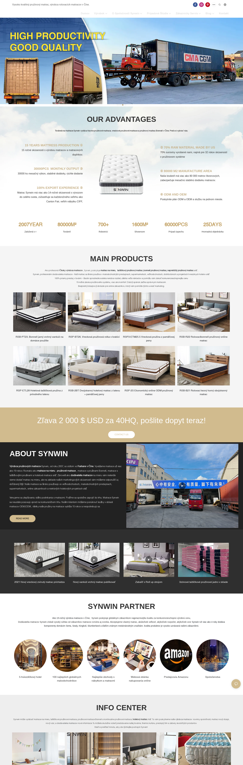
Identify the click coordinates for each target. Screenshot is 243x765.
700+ (103, 224)
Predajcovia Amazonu (176, 679)
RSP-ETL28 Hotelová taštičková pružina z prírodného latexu (39, 394)
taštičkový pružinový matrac (130, 270)
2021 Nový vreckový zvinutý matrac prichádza (39, 584)
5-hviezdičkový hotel (30, 679)
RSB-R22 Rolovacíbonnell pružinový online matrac (203, 339)
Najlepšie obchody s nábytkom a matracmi (103, 681)
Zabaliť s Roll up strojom (148, 584)
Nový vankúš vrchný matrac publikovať (94, 584)
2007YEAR (30, 224)
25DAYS (212, 224)
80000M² (66, 224)
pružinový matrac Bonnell (151, 131)
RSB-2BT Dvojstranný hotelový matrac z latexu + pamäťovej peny (94, 394)
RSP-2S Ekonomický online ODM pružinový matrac (149, 394)
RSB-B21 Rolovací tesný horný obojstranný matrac (203, 394)
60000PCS (176, 224)
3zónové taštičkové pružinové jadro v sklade (203, 584)
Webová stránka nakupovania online (140, 681)
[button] (117, 105)
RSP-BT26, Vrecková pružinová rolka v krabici (94, 338)
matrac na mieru (108, 270)
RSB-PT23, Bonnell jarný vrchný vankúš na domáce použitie (39, 338)
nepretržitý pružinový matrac (181, 270)
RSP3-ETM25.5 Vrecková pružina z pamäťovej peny (148, 339)
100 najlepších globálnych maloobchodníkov (66, 681)
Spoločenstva (212, 679)
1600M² (140, 224)
